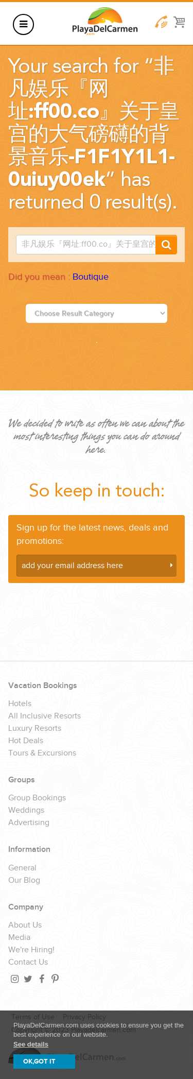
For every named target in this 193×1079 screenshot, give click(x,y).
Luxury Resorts (34, 729)
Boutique (91, 276)
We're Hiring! (31, 950)
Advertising (28, 823)
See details (30, 1044)
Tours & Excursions (42, 753)
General (22, 868)
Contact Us (28, 962)
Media (19, 938)
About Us (25, 925)
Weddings (26, 811)
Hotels (19, 704)
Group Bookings (37, 798)
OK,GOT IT (39, 1061)
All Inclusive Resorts (44, 716)
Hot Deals (25, 741)
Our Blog (24, 881)
